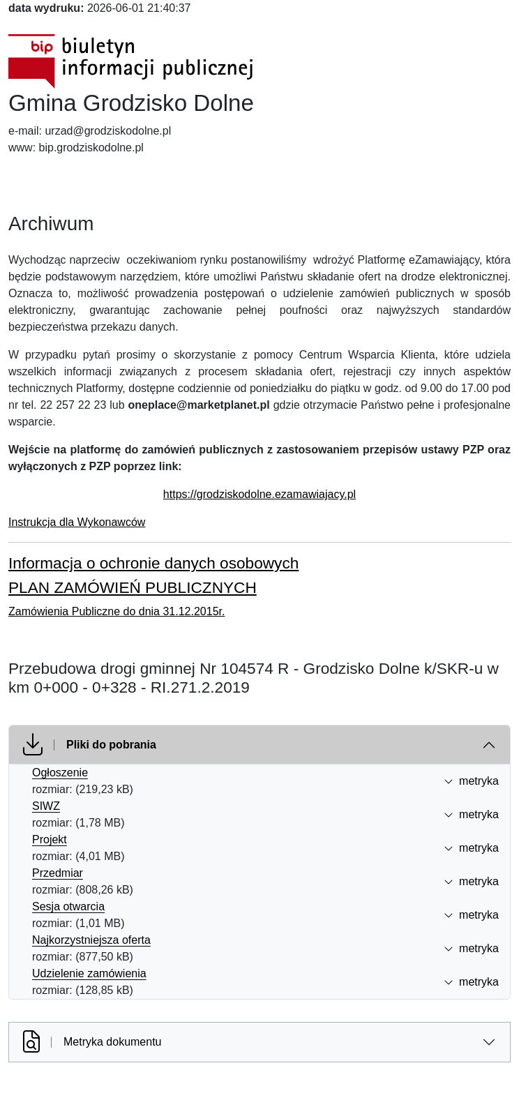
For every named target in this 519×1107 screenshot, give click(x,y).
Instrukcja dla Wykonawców (76, 522)
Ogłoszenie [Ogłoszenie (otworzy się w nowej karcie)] (60, 772)
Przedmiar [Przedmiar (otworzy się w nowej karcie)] (57, 873)
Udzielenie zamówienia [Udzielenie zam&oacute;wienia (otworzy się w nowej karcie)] (89, 973)
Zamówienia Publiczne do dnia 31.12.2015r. (116, 611)
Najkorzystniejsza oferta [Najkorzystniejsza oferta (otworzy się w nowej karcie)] (91, 940)
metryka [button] (471, 781)
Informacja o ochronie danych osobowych (153, 563)
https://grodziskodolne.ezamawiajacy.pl (259, 494)
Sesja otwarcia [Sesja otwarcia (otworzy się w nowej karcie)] (68, 906)
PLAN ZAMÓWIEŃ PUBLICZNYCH (132, 587)
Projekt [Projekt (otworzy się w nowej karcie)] (49, 839)
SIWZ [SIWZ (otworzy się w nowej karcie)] (46, 806)
